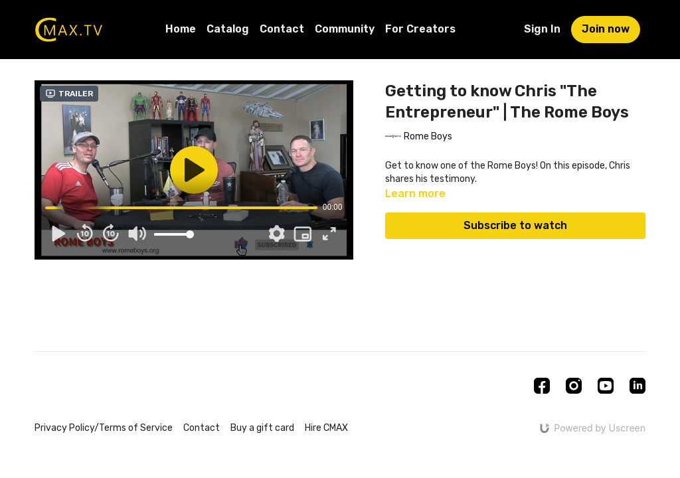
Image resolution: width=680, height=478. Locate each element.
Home (180, 29)
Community (345, 29)
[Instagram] (574, 386)
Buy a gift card (262, 428)
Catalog (228, 29)
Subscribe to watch (515, 225)
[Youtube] (606, 386)
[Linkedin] (637, 386)
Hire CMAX (326, 428)
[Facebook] (542, 386)
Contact (282, 29)
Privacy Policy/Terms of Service (104, 428)
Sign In (542, 29)
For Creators (420, 29)
